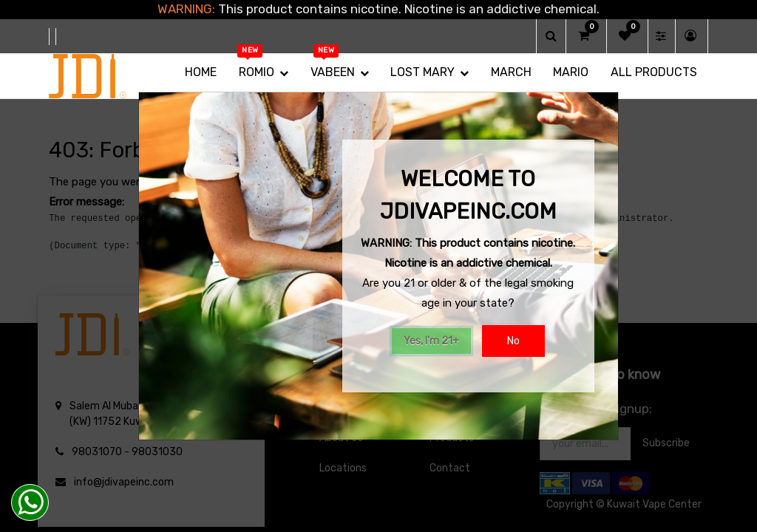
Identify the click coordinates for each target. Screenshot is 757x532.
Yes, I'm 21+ (431, 341)
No (513, 341)
